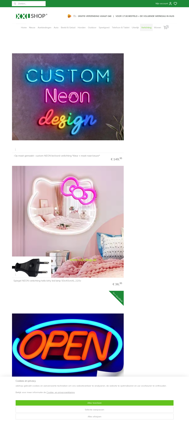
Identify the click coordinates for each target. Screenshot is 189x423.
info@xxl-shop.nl (24, 392)
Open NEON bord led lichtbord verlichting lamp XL (113, 82)
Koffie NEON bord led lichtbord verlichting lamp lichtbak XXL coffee (113, 343)
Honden (82, 27)
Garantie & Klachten (22, 386)
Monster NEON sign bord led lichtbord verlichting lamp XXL (113, 291)
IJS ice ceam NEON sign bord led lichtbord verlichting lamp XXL (156, 134)
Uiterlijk (135, 27)
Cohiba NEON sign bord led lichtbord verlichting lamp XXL (155, 344)
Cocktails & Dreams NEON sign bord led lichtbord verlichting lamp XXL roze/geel (157, 185)
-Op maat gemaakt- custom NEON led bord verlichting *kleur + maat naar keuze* (30, 80)
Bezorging (18, 380)
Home (24, 27)
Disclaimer (51, 380)
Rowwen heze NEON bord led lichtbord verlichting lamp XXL (113, 187)
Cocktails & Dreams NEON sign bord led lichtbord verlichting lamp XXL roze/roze (31, 238)
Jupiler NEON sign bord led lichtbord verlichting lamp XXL (71, 344)
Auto (56, 27)
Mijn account (164, 3)
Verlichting (146, 27)
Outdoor (92, 27)
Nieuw (32, 27)
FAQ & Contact (20, 370)
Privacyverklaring (54, 377)
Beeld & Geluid (68, 27)
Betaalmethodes (21, 377)
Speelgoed (104, 27)
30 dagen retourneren (23, 383)
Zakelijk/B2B (52, 386)
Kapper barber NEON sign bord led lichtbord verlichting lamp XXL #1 (30, 290)
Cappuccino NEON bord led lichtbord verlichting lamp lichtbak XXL (31, 343)
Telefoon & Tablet (120, 27)
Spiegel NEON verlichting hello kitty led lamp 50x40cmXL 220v (72, 82)
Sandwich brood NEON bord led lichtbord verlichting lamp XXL (156, 291)
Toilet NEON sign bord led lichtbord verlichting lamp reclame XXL (73, 290)
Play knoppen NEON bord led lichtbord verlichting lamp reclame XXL (157, 80)
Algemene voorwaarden (57, 373)
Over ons (50, 370)
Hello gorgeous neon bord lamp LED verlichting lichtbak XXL (113, 134)
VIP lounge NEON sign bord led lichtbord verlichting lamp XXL (30, 187)
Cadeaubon (51, 383)
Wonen (157, 27)
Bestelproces (19, 373)
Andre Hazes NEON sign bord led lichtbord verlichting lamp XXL (73, 187)
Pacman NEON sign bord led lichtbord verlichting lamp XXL (71, 134)
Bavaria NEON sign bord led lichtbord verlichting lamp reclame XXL (115, 238)
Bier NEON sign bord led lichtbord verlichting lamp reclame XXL (157, 239)
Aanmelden (87, 381)
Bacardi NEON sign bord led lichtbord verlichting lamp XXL (71, 239)
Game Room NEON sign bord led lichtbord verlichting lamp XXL (30, 134)
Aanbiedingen (44, 27)
